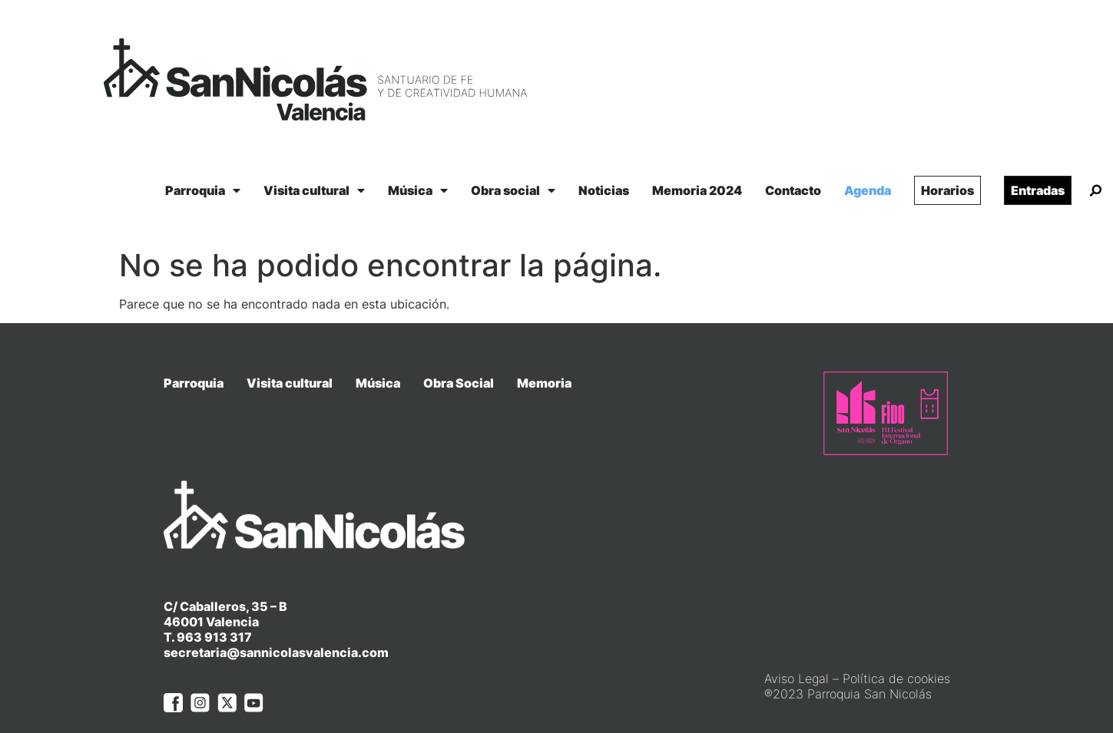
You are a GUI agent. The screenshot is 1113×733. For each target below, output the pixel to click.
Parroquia (202, 190)
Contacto (793, 190)
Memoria (544, 383)
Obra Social (458, 383)
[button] (1095, 191)
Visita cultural (314, 190)
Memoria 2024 (697, 190)
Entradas (1038, 190)
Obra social (513, 190)
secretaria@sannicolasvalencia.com (276, 622)
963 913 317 (214, 607)
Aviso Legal (796, 648)
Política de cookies (896, 648)
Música (418, 190)
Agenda (867, 190)
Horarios (947, 190)
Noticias (603, 190)
